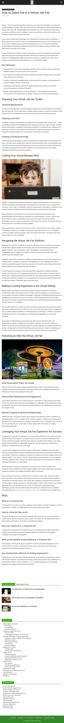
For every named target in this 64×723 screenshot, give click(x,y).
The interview (9, 643)
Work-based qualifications (12, 665)
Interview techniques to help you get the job (16, 636)
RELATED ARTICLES (8, 584)
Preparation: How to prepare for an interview (18, 638)
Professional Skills (8, 707)
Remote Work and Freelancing (11, 695)
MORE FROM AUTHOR (22, 584)
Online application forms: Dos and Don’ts (17, 634)
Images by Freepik (49, 717)
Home (3, 6)
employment (31, 562)
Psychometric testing (9, 668)
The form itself (9, 633)
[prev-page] (3, 615)
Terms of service (29, 717)
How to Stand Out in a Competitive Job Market (27, 598)
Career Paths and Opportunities (12, 688)
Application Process (8, 699)
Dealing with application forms (12, 631)
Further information (10, 629)
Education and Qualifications (11, 702)
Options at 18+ (7, 661)
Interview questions (10, 640)
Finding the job (9, 649)
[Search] (61, 2)
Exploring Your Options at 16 (13, 659)
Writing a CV (6, 676)
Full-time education (10, 654)
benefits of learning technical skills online (27, 490)
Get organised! (9, 627)
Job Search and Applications (13, 6)
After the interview (10, 645)
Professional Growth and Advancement (14, 693)
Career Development (9, 686)
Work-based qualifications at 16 (14, 658)
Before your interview (11, 642)
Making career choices (9, 647)
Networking (8, 625)
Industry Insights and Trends (11, 690)
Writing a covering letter (10, 674)
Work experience (8, 672)
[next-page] (6, 615)
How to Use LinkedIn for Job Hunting (24, 606)
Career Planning (7, 700)
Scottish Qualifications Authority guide (16, 656)
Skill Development (8, 697)
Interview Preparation (9, 704)
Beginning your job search (10, 624)
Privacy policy (38, 717)
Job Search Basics (8, 706)
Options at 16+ (7, 652)
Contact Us (13, 717)
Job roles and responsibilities (13, 651)
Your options (8, 663)
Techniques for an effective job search (14, 670)
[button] (3, 2)
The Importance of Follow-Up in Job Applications (28, 589)
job (7, 25)
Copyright (20, 717)
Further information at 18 (12, 667)
